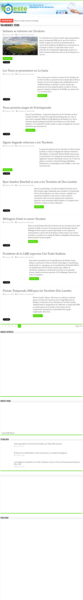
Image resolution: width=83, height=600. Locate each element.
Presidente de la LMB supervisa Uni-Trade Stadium (34, 253)
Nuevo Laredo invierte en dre (24, 21)
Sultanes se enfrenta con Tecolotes (24, 31)
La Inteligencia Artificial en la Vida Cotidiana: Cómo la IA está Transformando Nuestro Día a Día (47, 463)
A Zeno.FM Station (8, 433)
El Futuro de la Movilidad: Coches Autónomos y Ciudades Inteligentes (40, 453)
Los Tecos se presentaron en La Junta (25, 70)
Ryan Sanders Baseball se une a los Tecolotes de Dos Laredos (40, 182)
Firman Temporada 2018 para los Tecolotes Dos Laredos (37, 290)
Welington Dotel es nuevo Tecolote (24, 219)
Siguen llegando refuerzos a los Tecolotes (28, 142)
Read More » (7, 58)
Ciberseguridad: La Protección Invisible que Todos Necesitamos (38, 444)
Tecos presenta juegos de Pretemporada (27, 107)
